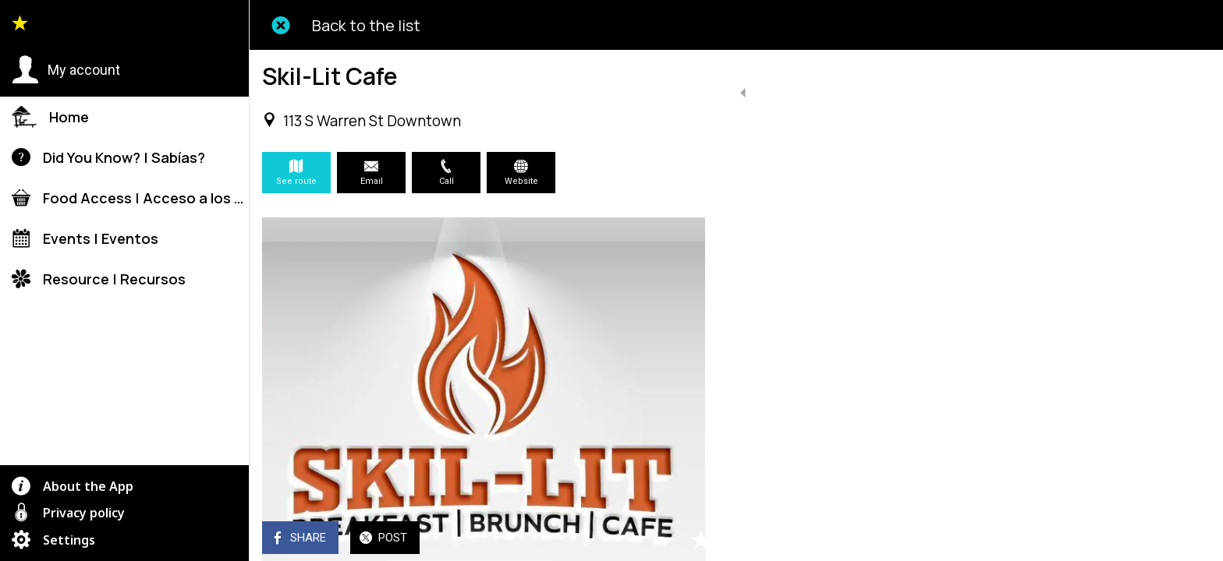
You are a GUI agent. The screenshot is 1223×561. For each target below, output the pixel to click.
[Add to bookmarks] (686, 539)
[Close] (280, 25)
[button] (66, 70)
